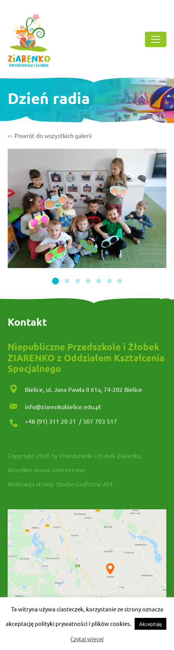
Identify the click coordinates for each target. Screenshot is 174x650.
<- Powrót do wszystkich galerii (50, 135)
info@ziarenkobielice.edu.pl (63, 406)
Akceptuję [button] (150, 624)
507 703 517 (100, 421)
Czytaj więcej (87, 638)
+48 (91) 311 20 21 (51, 421)
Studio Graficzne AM (84, 483)
